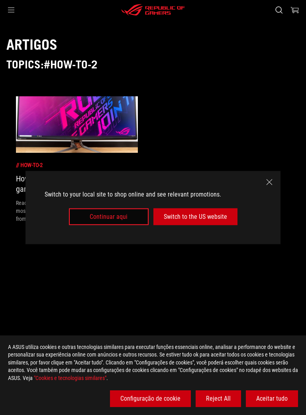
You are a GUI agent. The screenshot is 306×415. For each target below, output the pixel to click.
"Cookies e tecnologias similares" (70, 378)
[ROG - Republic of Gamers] (153, 10)
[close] (269, 182)
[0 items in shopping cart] (295, 10)
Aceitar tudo (272, 398)
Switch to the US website (195, 216)
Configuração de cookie (150, 398)
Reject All (218, 398)
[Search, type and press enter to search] (279, 10)
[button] (11, 10)
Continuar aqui (109, 216)
